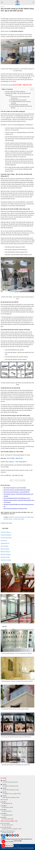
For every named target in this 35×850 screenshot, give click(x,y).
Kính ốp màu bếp (5, 549)
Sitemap (17, 845)
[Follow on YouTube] (17, 835)
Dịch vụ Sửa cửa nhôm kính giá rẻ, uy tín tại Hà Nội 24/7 (16, 492)
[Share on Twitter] (16, 480)
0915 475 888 (10, 458)
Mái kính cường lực (5, 551)
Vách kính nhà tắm (5, 557)
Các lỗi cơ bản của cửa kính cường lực (15, 91)
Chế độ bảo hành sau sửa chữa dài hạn (19, 104)
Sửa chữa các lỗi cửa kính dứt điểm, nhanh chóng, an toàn (20, 97)
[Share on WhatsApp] (11, 480)
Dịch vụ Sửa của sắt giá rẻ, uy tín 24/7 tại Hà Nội (15, 487)
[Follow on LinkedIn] (15, 835)
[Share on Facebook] (13, 480)
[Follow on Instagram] (4, 835)
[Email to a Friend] (19, 480)
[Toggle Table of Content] (31, 89)
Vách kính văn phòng (6, 560)
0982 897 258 (18, 458)
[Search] (33, 2)
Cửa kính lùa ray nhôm (6, 537)
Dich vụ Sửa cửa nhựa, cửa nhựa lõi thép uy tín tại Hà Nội (17, 489)
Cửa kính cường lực (5, 532)
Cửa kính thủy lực (5, 543)
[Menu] (2, 2)
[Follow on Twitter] (10, 835)
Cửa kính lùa (4, 540)
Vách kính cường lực (6, 554)
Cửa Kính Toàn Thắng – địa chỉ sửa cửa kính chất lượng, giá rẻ (18, 94)
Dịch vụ (2, 6)
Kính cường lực (4, 546)
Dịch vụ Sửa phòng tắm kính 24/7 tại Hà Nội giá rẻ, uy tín (17, 498)
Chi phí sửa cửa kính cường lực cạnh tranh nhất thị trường (21, 107)
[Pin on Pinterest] (21, 480)
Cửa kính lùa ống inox (6, 535)
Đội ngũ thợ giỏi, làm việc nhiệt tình (18, 99)
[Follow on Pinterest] (12, 835)
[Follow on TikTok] (7, 835)
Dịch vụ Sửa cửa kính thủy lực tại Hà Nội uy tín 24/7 (15, 508)
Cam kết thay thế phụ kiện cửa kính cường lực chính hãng (21, 102)
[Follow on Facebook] (2, 835)
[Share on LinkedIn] (24, 480)
